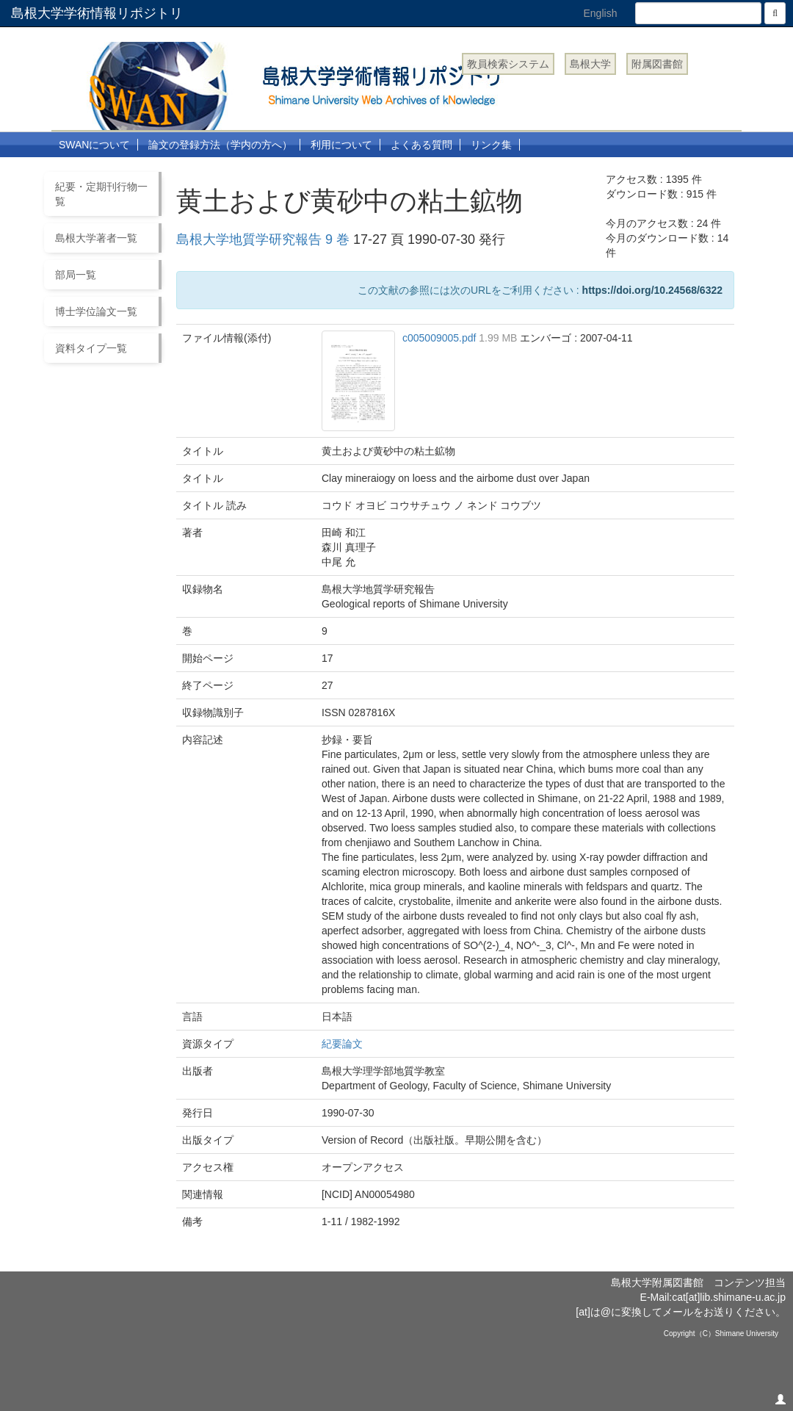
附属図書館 (657, 64)
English (601, 13)
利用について (341, 145)
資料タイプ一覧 (91, 348)
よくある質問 (421, 145)
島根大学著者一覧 (96, 238)
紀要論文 (342, 1044)
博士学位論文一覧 (96, 311)
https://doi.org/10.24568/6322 (652, 290)
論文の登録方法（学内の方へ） (220, 145)
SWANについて (94, 145)
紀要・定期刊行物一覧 (101, 194)
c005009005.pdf (440, 338)
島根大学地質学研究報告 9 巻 (263, 239)
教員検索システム (508, 64)
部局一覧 (75, 275)
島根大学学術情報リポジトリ (97, 13)
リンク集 (491, 145)
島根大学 (590, 64)
